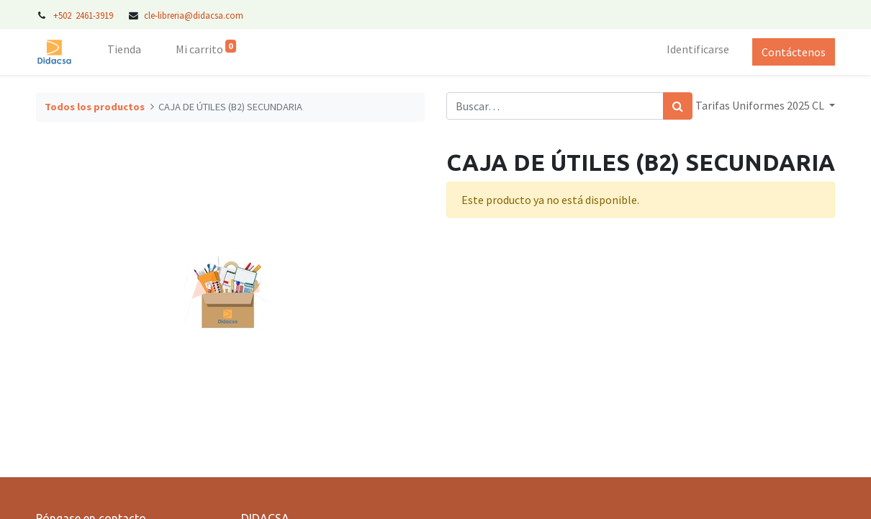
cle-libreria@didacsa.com (193, 15)
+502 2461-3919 (84, 15)
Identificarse (698, 49)
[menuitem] (124, 52)
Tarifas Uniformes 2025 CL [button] (760, 105)
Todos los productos (95, 106)
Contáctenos (794, 52)
